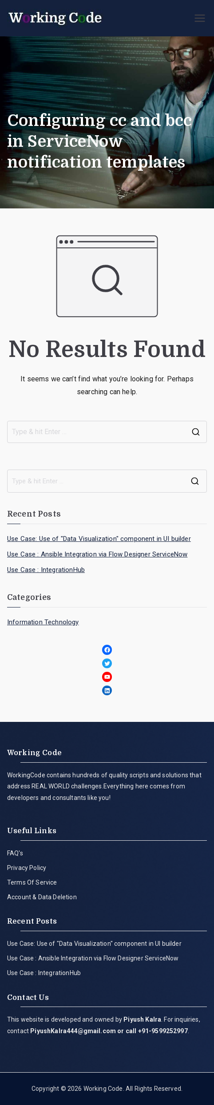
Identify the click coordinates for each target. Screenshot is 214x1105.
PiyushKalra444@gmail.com (73, 1030)
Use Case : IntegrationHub (46, 570)
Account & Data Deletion (42, 897)
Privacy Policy (26, 867)
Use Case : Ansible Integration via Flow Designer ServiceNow (97, 554)
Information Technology (43, 622)
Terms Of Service (32, 882)
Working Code (103, 1088)
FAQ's (15, 853)
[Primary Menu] (200, 18)
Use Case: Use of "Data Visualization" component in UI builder (99, 539)
